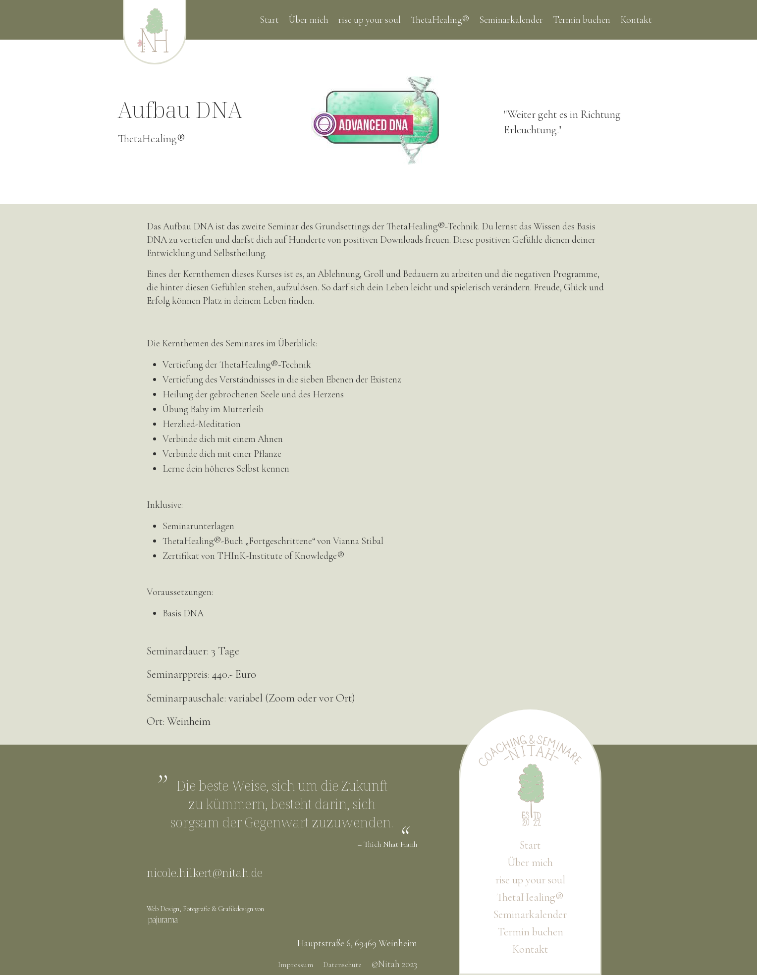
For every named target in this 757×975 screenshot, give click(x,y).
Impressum (295, 965)
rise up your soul (369, 20)
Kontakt (636, 20)
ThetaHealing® (440, 20)
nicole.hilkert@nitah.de (205, 872)
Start (269, 20)
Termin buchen (581, 20)
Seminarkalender (511, 20)
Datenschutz (342, 965)
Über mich (308, 20)
